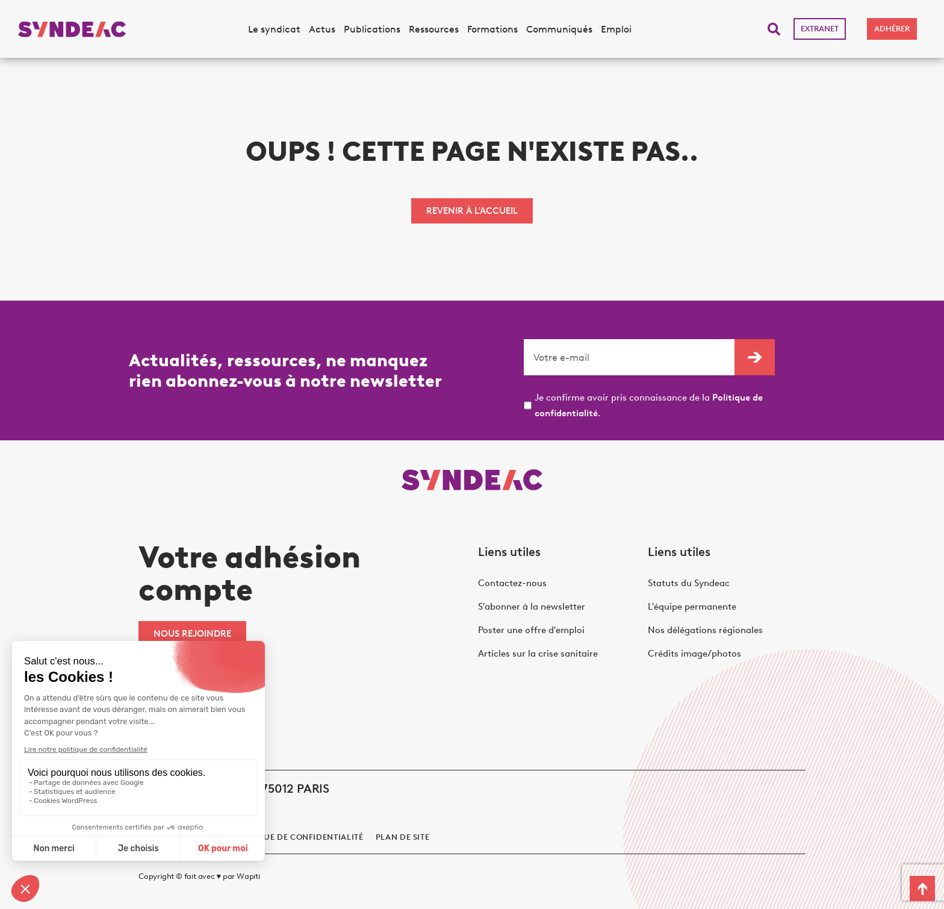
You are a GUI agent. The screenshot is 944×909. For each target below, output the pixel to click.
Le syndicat (274, 29)
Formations (492, 29)
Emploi (616, 29)
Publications (372, 29)
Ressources (434, 29)
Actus (322, 29)
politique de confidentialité (297, 837)
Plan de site (403, 837)
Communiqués (559, 29)
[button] (773, 29)
